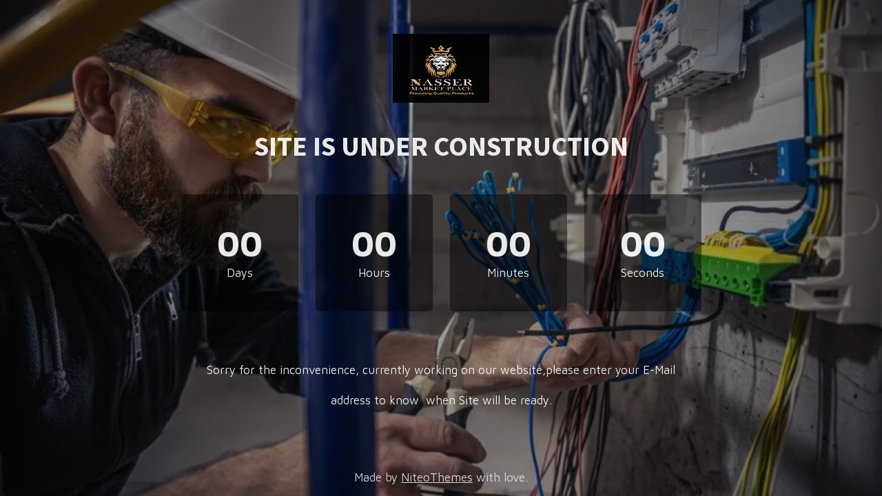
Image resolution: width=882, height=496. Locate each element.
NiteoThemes (437, 477)
